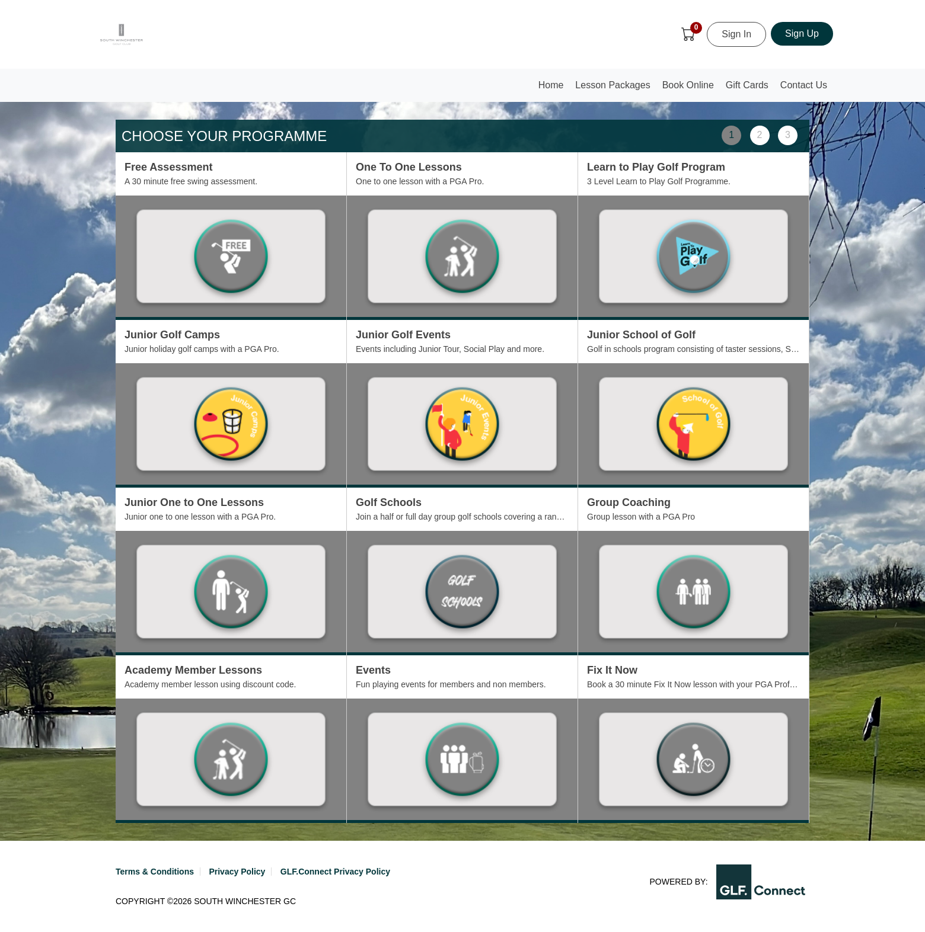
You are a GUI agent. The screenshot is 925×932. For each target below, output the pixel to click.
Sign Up (802, 33)
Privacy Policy (237, 871)
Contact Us (803, 85)
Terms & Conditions (155, 871)
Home (554, 88)
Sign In (736, 34)
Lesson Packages (612, 85)
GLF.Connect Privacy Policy (335, 871)
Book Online (688, 85)
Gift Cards (747, 85)
